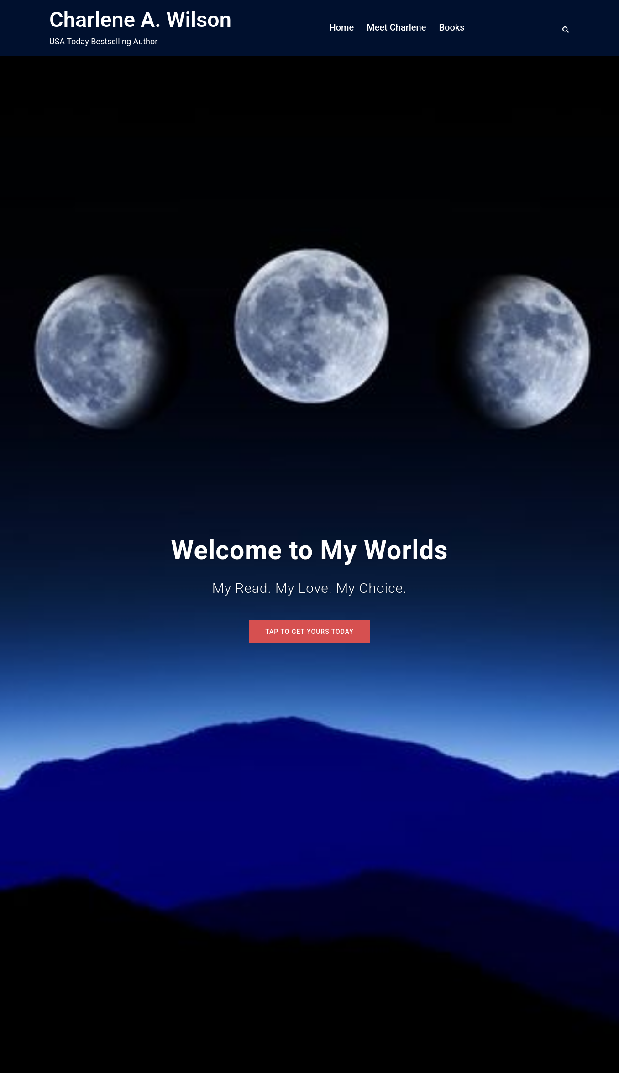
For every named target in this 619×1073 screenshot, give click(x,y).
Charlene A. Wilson (140, 19)
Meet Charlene (396, 27)
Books (451, 27)
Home (342, 27)
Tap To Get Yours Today (309, 631)
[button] (566, 27)
